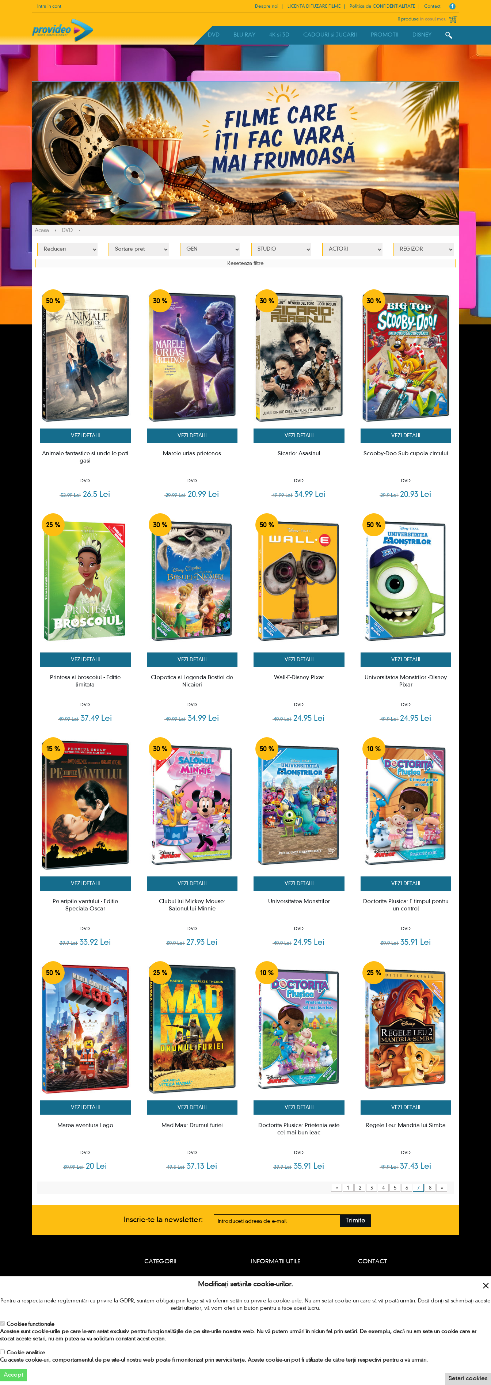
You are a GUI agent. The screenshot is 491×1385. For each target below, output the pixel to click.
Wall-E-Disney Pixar (299, 677)
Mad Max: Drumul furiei (192, 1125)
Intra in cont (49, 6)
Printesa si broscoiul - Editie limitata (85, 681)
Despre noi (266, 6)
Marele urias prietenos (192, 453)
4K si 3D (279, 35)
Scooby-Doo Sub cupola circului (406, 453)
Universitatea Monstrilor (299, 901)
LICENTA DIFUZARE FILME (314, 6)
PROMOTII (385, 35)
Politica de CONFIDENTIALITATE (382, 6)
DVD (214, 35)
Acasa (42, 230)
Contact (432, 6)
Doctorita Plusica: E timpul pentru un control (406, 905)
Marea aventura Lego (85, 1125)
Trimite (355, 1221)
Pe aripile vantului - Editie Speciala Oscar (85, 905)
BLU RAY (244, 35)
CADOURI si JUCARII (330, 35)
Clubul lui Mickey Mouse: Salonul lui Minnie (192, 905)
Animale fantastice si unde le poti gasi (85, 457)
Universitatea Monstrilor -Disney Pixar (406, 681)
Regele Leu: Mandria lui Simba (406, 1125)
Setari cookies (468, 1379)
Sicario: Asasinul (299, 453)
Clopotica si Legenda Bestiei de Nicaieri (192, 681)
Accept (13, 1375)
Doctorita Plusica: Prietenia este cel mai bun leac (298, 1129)
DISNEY (421, 35)
